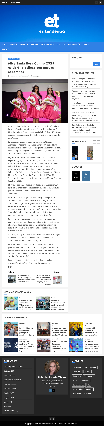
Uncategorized (10, 411)
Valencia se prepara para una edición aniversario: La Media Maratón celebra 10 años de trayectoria (59, 331)
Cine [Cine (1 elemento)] (85, 367)
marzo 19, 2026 (26, 310)
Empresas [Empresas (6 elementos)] (77, 376)
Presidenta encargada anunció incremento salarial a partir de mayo (92, 345)
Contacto (6, 49)
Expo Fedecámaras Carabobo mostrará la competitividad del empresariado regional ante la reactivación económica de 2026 (84, 129)
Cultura (34, 44)
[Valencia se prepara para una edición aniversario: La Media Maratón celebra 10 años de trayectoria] (43, 329)
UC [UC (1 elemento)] (89, 385)
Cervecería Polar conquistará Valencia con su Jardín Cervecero (26, 303)
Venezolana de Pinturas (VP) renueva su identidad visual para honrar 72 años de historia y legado (85, 105)
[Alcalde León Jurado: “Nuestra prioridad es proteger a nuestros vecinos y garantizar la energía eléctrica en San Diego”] (11, 329)
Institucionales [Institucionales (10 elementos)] (78, 385)
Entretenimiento (47, 44)
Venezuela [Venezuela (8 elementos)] (77, 393)
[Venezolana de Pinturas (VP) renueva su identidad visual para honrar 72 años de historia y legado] (76, 329)
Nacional (13, 44)
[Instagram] (50, 390)
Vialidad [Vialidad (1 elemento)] (87, 393)
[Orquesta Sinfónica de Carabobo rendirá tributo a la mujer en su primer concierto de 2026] (75, 153)
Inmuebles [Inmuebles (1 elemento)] (85, 380)
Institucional (74, 44)
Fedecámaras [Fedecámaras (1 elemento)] (89, 376)
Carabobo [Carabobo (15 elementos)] (77, 367)
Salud (6, 402)
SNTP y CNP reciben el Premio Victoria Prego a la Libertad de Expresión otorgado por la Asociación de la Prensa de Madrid (26, 349)
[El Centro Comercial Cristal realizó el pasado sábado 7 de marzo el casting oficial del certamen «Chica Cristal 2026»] (43, 303)
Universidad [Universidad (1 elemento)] (78, 389)
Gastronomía (9, 384)
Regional (24, 44)
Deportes (61, 44)
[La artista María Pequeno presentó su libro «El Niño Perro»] (90, 153)
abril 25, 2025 (36, 76)
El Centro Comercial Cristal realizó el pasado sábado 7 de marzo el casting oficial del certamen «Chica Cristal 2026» (58, 308)
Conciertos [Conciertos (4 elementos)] (77, 372)
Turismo (86, 44)
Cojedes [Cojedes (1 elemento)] (93, 367)
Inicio (4, 44)
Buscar (77, 57)
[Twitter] (53, 390)
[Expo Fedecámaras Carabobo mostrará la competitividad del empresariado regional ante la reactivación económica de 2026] (43, 345)
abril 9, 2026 (90, 351)
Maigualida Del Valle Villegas (20, 76)
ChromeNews (63, 423)
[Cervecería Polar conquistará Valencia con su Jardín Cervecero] (11, 303)
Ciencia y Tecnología (12, 366)
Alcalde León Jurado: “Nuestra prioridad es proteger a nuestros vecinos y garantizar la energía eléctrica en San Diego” (26, 334)
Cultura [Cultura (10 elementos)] (87, 372)
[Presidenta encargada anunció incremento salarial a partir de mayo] (76, 345)
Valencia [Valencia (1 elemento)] (89, 389)
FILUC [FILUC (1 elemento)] (75, 380)
